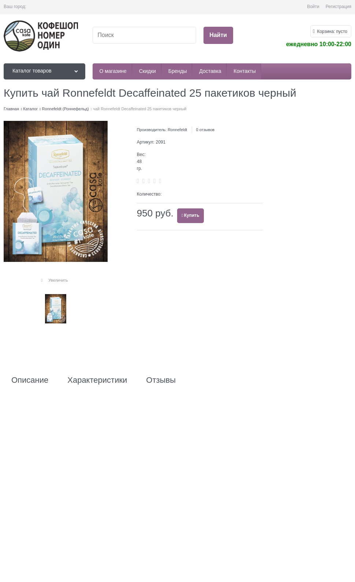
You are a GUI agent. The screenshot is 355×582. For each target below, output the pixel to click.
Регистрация (338, 6)
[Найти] (218, 35)
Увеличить (58, 280)
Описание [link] (29, 380)
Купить (191, 215)
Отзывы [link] (161, 380)
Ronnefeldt (177, 129)
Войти (313, 6)
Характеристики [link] (97, 380)
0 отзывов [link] (205, 129)
